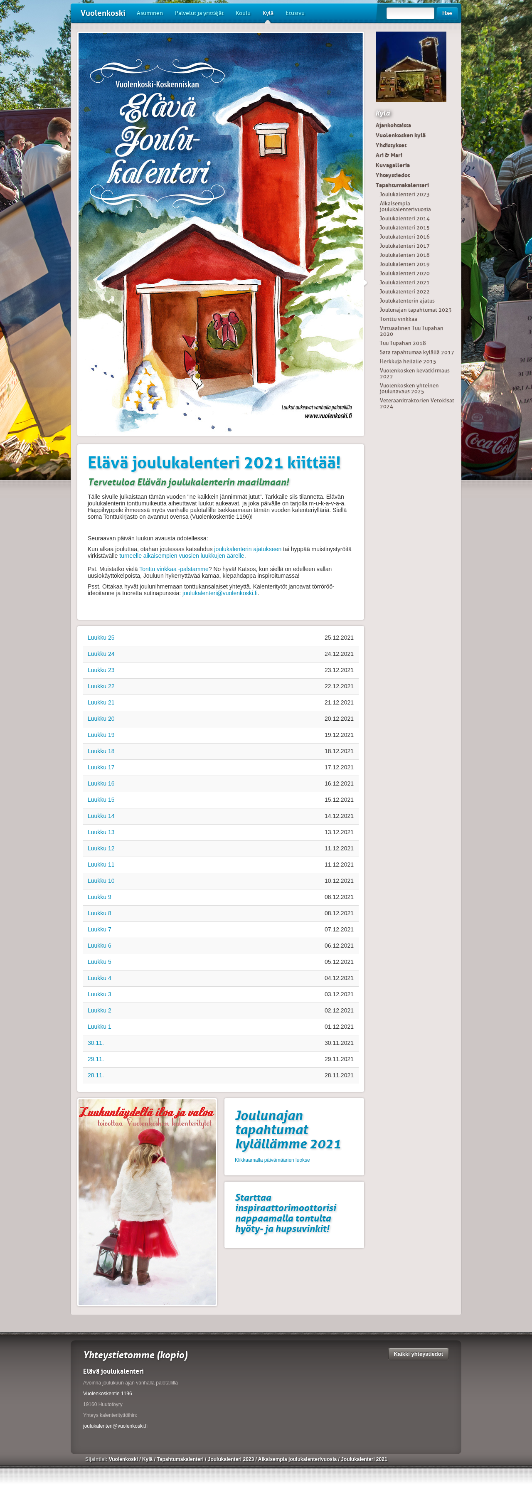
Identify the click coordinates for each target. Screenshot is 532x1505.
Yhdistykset (391, 145)
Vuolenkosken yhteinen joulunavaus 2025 (409, 388)
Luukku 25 (101, 637)
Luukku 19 (101, 735)
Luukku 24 (101, 653)
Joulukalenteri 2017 (405, 245)
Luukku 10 (101, 880)
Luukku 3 (99, 994)
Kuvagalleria (393, 165)
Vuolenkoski (103, 13)
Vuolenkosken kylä (401, 135)
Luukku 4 (99, 978)
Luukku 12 (101, 848)
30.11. (96, 1042)
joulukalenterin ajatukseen (247, 549)
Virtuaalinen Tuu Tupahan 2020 (411, 331)
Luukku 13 (101, 832)
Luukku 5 (99, 961)
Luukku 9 (99, 897)
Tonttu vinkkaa (398, 319)
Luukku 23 (101, 670)
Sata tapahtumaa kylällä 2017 (417, 352)
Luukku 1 (99, 1026)
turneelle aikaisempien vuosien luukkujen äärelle (181, 555)
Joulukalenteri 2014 (405, 218)
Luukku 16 (101, 783)
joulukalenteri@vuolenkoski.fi (220, 593)
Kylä (268, 16)
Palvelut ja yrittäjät (199, 13)
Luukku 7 (99, 929)
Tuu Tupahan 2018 (403, 343)
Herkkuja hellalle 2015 (408, 361)
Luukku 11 (101, 864)
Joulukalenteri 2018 (405, 255)
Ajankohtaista (393, 125)
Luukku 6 (99, 945)
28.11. (96, 1075)
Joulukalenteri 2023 (405, 194)
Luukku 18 (101, 751)
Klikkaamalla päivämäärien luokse (272, 1160)
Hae (447, 13)
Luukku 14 (101, 816)
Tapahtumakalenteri (402, 185)
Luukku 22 (101, 686)
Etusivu (295, 13)
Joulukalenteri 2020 (405, 273)
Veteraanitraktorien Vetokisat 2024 (417, 403)
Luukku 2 (99, 1010)
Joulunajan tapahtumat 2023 (416, 309)
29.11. (96, 1059)
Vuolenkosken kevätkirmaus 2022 (415, 373)
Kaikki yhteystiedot (418, 1354)
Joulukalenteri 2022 (405, 291)
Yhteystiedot (393, 175)
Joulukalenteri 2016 (405, 236)
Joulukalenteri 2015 (405, 227)
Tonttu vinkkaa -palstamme (174, 569)
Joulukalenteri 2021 (405, 282)
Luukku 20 (101, 718)
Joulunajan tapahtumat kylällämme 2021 (288, 1129)
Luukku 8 (99, 913)
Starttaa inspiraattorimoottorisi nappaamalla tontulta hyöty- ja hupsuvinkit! (285, 1212)
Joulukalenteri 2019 (405, 264)
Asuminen (150, 13)
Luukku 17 (101, 767)
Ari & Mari (389, 155)
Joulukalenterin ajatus (407, 300)
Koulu (243, 13)
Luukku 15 (101, 799)
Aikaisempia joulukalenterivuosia (405, 206)
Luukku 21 (101, 702)
